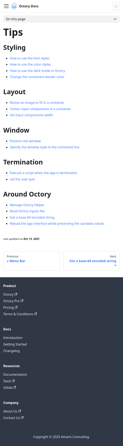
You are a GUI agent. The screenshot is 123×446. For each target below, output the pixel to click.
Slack (9, 381)
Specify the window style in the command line (44, 147)
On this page (15, 19)
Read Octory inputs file (27, 211)
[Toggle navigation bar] (6, 6)
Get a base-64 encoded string (32, 217)
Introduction (12, 337)
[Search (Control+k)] (116, 6)
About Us (12, 411)
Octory (10, 294)
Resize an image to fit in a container (37, 102)
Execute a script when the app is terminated (43, 173)
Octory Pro (13, 301)
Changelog (11, 351)
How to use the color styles (30, 64)
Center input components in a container (40, 109)
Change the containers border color (37, 77)
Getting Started (15, 344)
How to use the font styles (29, 58)
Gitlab (9, 387)
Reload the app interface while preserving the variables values (57, 223)
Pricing (10, 307)
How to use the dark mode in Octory (37, 70)
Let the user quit (22, 179)
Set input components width (31, 115)
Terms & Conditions (20, 314)
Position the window (25, 141)
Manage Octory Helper (27, 205)
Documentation (15, 374)
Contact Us (13, 418)
